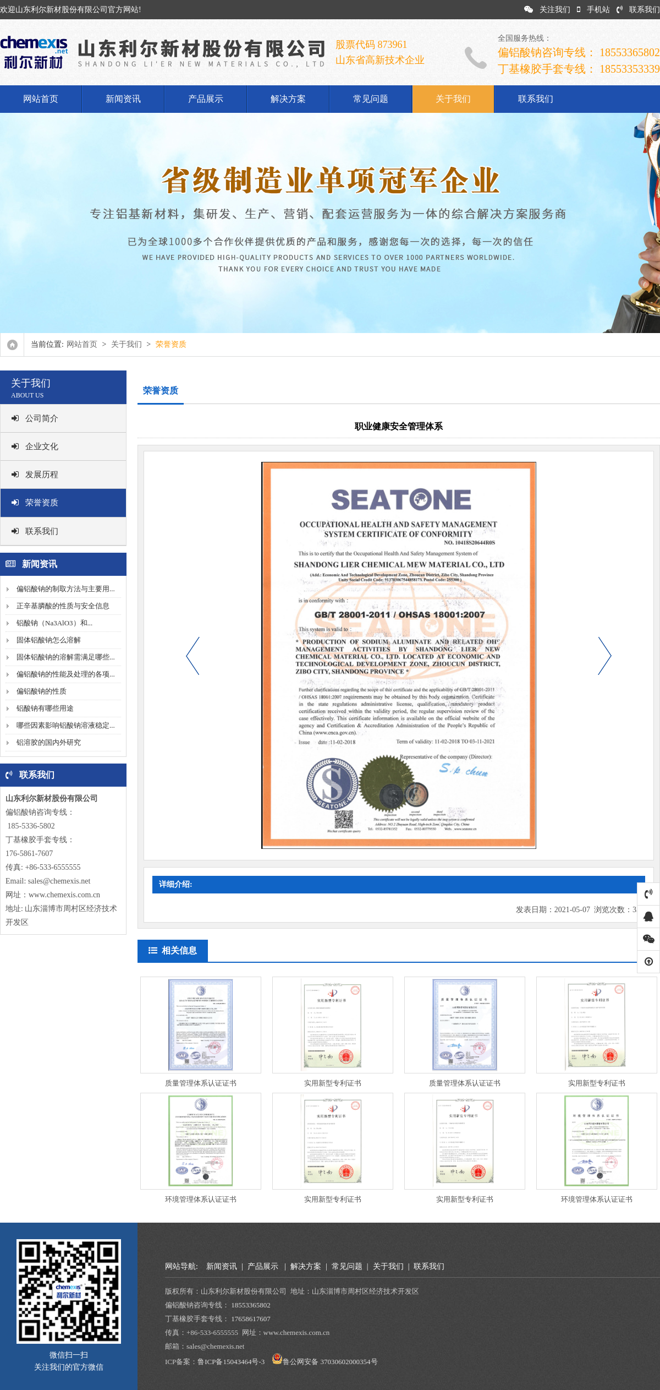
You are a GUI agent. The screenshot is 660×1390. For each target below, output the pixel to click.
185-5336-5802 (30, 826)
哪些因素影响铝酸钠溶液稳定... (65, 725)
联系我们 (638, 10)
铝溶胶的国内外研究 (48, 742)
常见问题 (370, 98)
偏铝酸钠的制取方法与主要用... (65, 589)
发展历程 (35, 474)
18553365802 (251, 1305)
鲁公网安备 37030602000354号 (330, 1362)
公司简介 (35, 418)
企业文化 (35, 446)
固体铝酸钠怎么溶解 (48, 640)
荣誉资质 (35, 502)
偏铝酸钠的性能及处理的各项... (65, 674)
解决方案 (288, 98)
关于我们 (453, 98)
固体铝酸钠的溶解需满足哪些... (65, 657)
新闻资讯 (123, 98)
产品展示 (205, 98)
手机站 (593, 10)
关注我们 (547, 10)
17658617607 (251, 1319)
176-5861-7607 (29, 853)
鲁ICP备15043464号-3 (231, 1362)
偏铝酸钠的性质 (41, 691)
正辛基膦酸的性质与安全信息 (62, 606)
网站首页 (40, 98)
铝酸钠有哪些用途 (45, 708)
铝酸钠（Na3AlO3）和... (54, 623)
